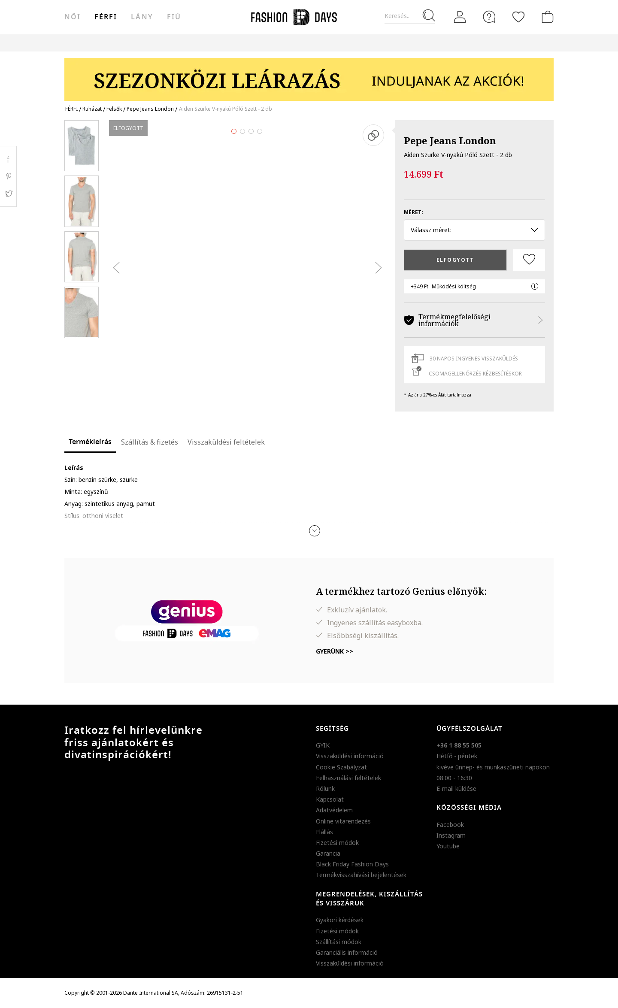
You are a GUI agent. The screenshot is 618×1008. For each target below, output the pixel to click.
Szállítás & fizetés (149, 442)
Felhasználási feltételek (348, 778)
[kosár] (546, 16)
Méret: (413, 212)
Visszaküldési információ (350, 756)
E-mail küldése (456, 788)
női (72, 17)
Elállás (324, 832)
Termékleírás (90, 442)
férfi (105, 17)
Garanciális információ (347, 952)
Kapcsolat (330, 799)
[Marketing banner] (309, 75)
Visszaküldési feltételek (226, 442)
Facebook (450, 824)
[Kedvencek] (518, 16)
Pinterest (8, 176)
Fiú (174, 17)
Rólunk (325, 788)
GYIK (323, 745)
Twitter (8, 193)
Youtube (448, 846)
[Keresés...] (410, 16)
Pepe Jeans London (450, 140)
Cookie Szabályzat (341, 767)
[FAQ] (489, 16)
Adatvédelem (334, 810)
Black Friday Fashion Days (352, 864)
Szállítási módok (338, 942)
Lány (142, 17)
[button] (314, 530)
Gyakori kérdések (340, 920)
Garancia (328, 853)
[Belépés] (460, 17)
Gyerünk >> (334, 651)
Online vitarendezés (343, 821)
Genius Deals (362, 43)
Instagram (451, 835)
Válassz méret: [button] (474, 230)
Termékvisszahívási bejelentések (361, 875)
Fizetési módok (337, 842)
